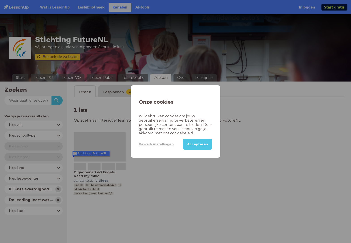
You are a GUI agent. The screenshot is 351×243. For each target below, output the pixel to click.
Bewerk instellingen (156, 144)
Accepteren (197, 144)
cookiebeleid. (182, 133)
